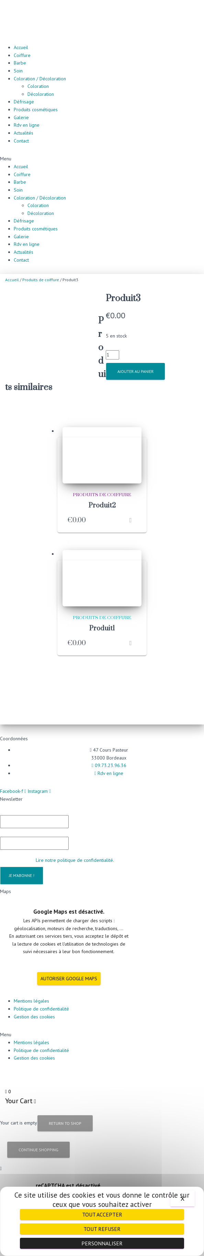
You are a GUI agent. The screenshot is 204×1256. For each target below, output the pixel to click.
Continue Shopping (38, 1135)
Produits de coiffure (40, 279)
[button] (102, 159)
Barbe (20, 63)
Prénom (10, 794)
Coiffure (22, 55)
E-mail (10, 816)
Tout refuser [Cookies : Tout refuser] (102, 1228)
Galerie (21, 117)
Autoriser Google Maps (69, 963)
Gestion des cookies (34, 1001)
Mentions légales (31, 986)
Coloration (38, 86)
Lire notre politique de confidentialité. (75, 845)
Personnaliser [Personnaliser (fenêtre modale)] (102, 1243)
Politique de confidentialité (41, 994)
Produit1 (102, 613)
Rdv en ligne (26, 125)
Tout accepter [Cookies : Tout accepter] (102, 1214)
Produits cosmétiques (36, 109)
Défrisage (24, 102)
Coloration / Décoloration (40, 79)
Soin (18, 71)
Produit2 (102, 491)
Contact (21, 141)
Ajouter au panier (135, 371)
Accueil (21, 47)
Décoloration (40, 94)
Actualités (23, 133)
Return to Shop (65, 1108)
